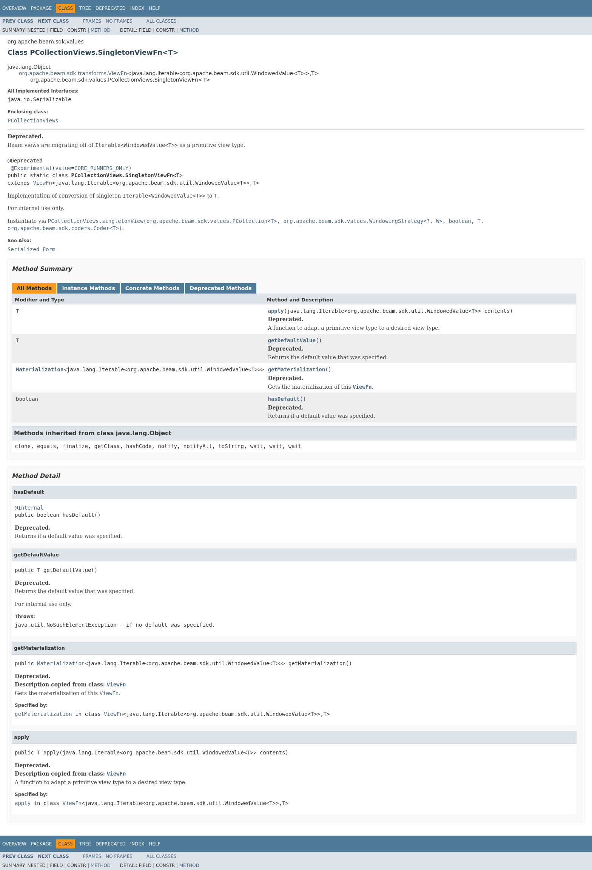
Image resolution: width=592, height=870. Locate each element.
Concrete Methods (152, 288)
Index (137, 8)
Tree (85, 8)
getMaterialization (296, 369)
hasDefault (283, 399)
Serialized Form (31, 249)
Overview (14, 8)
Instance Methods (88, 288)
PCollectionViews (33, 120)
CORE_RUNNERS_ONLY (101, 168)
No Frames (119, 21)
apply (276, 311)
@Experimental (31, 168)
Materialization (39, 369)
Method (101, 30)
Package (41, 8)
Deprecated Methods (220, 288)
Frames (92, 21)
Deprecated (111, 8)
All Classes (161, 21)
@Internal (29, 508)
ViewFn (42, 183)
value (63, 168)
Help (154, 8)
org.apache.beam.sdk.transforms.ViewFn (73, 73)
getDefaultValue (291, 340)
